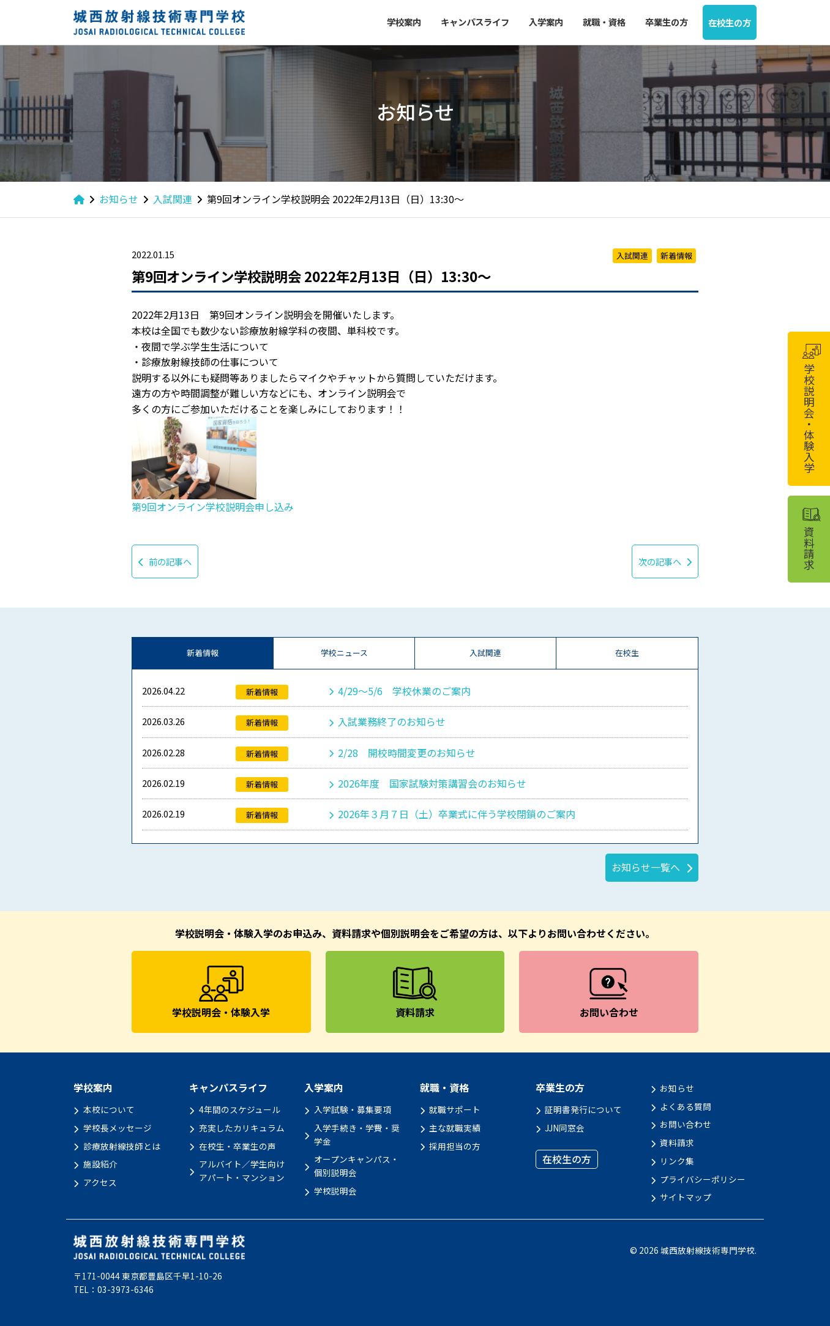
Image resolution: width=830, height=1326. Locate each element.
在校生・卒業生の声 (237, 1146)
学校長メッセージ (117, 1128)
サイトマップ (685, 1197)
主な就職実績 (454, 1128)
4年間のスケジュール (239, 1109)
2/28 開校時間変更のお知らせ (407, 752)
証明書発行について (583, 1109)
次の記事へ (665, 561)
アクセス (100, 1182)
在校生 (627, 652)
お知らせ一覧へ (645, 867)
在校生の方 (729, 22)
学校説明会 (335, 1191)
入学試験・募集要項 (352, 1109)
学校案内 (404, 21)
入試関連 (485, 652)
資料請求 (677, 1142)
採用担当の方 (454, 1146)
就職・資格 (604, 21)
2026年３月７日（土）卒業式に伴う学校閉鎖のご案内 (456, 813)
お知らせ (677, 1088)
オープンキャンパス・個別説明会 (356, 1166)
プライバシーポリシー (703, 1179)
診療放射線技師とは (121, 1146)
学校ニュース (344, 652)
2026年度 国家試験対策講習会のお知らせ (432, 783)
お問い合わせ (685, 1124)
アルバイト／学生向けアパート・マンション (242, 1170)
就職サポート (454, 1109)
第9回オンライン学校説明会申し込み (213, 506)
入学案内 (546, 21)
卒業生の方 (666, 21)
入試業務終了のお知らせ (392, 721)
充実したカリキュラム (242, 1128)
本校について (109, 1109)
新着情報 (203, 652)
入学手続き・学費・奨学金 (357, 1134)
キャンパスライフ (475, 21)
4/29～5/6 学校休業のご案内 (404, 690)
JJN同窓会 (565, 1128)
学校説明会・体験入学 (811, 409)
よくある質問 (685, 1106)
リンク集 (677, 1161)
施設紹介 (100, 1164)
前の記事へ (165, 561)
